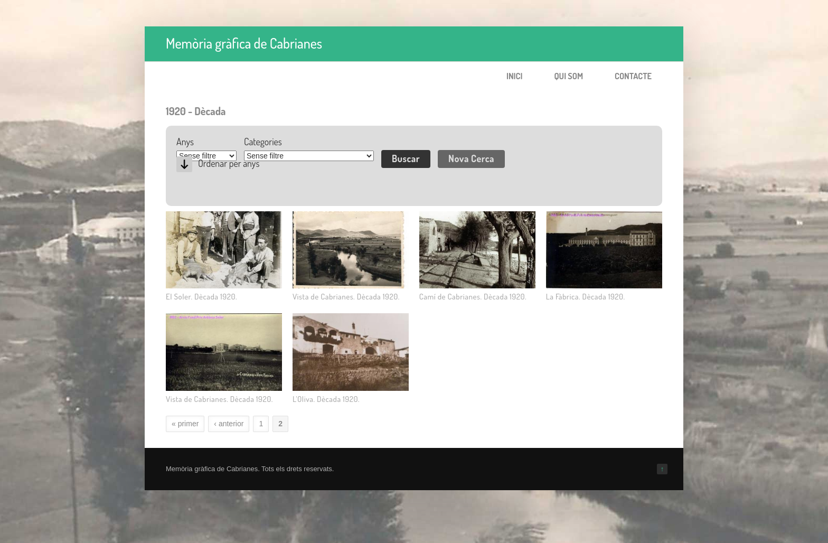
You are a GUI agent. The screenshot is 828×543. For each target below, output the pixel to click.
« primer (185, 423)
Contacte (633, 76)
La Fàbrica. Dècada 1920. (585, 297)
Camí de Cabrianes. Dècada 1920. (472, 297)
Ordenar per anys (228, 163)
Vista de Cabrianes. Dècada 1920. (346, 297)
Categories (263, 141)
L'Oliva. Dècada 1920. (326, 399)
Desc (184, 164)
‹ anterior (228, 423)
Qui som (568, 76)
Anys (185, 141)
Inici (514, 76)
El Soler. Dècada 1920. (201, 297)
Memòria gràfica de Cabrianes (244, 43)
